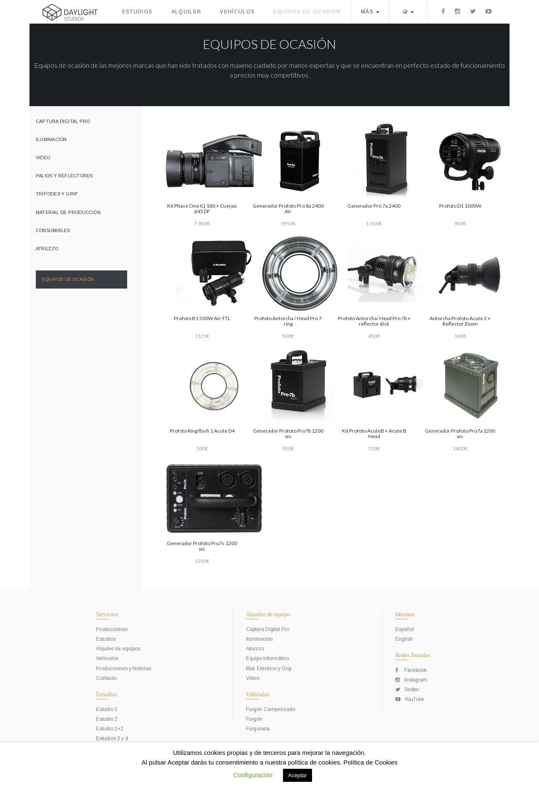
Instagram (411, 680)
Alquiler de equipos (118, 649)
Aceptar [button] (297, 775)
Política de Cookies (371, 762)
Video (43, 157)
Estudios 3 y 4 (112, 738)
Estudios (137, 12)
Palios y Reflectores (64, 175)
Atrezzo (47, 248)
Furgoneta (258, 729)
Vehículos (237, 12)
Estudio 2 (106, 719)
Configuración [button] (252, 774)
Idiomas (405, 614)
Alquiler (186, 12)
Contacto (106, 678)
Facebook (411, 670)
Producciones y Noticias (123, 668)
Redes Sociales (412, 655)
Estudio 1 (106, 709)
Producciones (112, 629)
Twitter (407, 690)
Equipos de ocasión (307, 12)
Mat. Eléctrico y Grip (268, 668)
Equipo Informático (267, 658)
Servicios (107, 614)
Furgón (254, 719)
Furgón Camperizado (270, 709)
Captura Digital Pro (63, 121)
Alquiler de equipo (268, 614)
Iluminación (51, 139)
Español (404, 629)
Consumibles (53, 230)
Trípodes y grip (57, 193)
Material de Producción (68, 212)
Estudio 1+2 (109, 729)
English (404, 639)
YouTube (409, 699)
